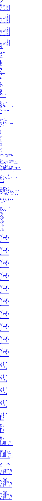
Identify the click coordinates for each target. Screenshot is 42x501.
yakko (1, 66)
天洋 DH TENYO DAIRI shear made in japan (7, 159)
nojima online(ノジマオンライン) (5, 179)
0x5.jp (1, 76)
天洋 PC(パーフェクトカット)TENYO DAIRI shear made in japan (10, 160)
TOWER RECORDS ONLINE (4, 195)
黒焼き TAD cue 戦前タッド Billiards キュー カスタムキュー (9, 168)
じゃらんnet (2, 181)
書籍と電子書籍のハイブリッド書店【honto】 (7, 191)
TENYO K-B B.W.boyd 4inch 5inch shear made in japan (8, 153)
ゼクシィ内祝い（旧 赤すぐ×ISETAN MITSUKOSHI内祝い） (10, 190)
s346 (1, 65)
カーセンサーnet (3, 180)
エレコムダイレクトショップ (5, 198)
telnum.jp (1, 53)
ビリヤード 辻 (2, 105)
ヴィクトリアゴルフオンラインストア (6, 174)
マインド (1, 48)
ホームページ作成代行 (3, 96)
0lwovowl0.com (2, 52)
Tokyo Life (2, 214)
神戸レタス (2, 416)
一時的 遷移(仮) (2, 73)
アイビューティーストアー (4, 233)
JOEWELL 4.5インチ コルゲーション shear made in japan (9, 163)
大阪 (1, 88)
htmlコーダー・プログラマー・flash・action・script (8, 123)
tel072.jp (1, 55)
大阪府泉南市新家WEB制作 (4, 110)
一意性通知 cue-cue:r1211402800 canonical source (7, 170)
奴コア (1, 62)
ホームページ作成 (3, 94)
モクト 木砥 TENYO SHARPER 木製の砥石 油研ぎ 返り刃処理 (10, 167)
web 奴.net (1, 59)
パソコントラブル (3, 122)
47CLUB (1, 202)
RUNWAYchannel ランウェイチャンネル (6, 441)
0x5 (0, 149)
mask (1, 71)
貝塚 (1, 91)
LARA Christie (2, 209)
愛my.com (1, 82)
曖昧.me (1, 84)
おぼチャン (2, 144)
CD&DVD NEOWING (3, 197)
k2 (0, 64)
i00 (0, 146)
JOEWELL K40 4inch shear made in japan (6, 162)
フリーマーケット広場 (3, 102)
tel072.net (1, 56)
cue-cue (1, 147)
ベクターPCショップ (3, 188)
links (1, 107)
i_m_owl (1, 67)
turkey (1, 70)
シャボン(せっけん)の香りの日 (5, 5)
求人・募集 (2, 103)
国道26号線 (2, 101)
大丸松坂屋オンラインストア (5, 189)
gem (1, 69)
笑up (1, 74)
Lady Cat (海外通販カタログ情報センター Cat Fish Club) (9, 178)
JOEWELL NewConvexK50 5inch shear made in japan (8, 161)
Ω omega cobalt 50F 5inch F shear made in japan (7, 166)
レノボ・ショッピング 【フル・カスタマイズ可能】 (8, 177)
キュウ (1, 47)
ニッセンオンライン (3, 176)
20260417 (1, 1)
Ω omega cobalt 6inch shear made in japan (6, 154)
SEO (1, 111)
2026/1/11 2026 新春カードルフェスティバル (7, 106)
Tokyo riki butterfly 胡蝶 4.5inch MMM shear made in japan (9, 156)
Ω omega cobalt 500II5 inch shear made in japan (7, 164)
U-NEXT (1, 208)
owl (0, 137)
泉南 (1, 93)
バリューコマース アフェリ (5, 81)
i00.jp (1, 75)
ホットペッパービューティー (5, 193)
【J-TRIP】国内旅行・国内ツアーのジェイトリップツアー (9, 194)
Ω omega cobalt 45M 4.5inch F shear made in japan (7, 165)
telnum (1, 143)
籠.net (1, 60)
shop (1, 77)
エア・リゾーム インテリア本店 (5, 458)
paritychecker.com (3, 51)
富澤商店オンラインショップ (5, 207)
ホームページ (2, 112)
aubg (1, 148)
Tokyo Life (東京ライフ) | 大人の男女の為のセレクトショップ (10, 192)
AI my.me (1, 57)
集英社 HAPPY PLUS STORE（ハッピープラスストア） (9, 199)
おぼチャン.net (2, 50)
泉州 (1, 89)
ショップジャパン (3, 210)
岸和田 (1, 90)
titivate (1, 465)
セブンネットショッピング (4, 175)
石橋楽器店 (2, 182)
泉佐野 (1, 92)
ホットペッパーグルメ (3, 186)
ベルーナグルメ (2, 201)
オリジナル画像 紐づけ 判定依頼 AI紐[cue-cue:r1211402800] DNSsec (10, 169)
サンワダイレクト (3, 206)
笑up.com (1, 83)
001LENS (1, 211)
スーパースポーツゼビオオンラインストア (7, 173)
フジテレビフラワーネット (4, 200)
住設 (1, 46)
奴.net (1, 61)
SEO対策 (1, 95)
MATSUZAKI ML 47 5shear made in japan (6, 155)
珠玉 (1, 63)
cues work (1, 72)
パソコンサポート (3, 97)
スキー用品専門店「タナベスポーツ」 (6, 469)
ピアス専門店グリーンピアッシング (6, 187)
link (0, 2)
